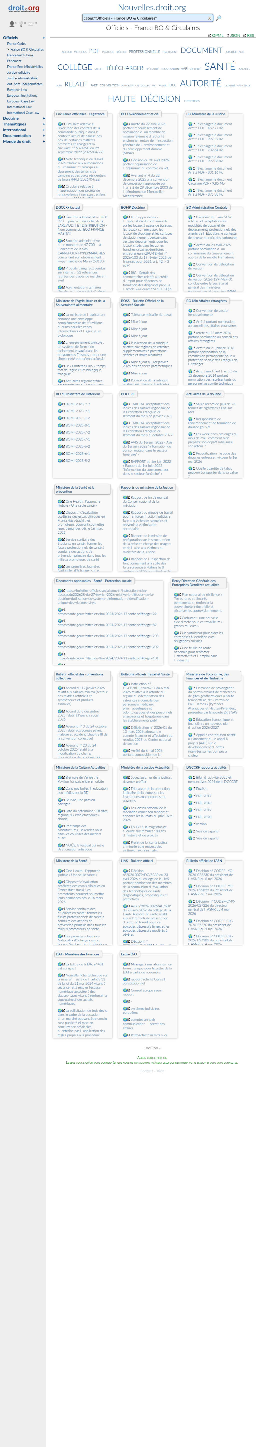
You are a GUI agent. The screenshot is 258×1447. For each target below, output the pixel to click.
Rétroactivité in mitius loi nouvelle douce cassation (145, 1037)
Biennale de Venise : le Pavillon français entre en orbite (81, 779)
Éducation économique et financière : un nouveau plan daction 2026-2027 (211, 723)
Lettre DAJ (129, 954)
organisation (170, 68)
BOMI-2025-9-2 (78, 404)
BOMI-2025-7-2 (78, 432)
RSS (250, 35)
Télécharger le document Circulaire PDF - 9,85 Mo (210, 181)
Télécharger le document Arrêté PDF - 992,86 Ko (210, 159)
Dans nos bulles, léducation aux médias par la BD (83, 790)
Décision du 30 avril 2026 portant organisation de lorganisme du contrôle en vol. (146, 164)
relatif (76, 83)
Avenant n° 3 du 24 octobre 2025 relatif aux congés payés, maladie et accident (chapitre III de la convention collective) (83, 732)
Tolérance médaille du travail (151, 315)
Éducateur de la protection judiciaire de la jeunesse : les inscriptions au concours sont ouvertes (146, 795)
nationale (243, 85)
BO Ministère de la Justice (205, 114)
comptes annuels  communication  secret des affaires (144, 1024)
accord (67, 51)
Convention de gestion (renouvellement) (209, 313)
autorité (200, 82)
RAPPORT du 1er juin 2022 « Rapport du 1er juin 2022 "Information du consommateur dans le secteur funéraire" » (147, 468)
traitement (170, 51)
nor (241, 51)
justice (231, 51)
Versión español (207, 831)
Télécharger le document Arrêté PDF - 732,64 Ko (210, 148)
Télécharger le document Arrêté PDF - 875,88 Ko (210, 192)
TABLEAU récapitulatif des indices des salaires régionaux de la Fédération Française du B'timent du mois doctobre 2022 (148, 429)
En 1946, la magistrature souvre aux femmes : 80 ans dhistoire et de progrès (145, 831)
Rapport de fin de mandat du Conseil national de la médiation (145, 501)
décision (160, 97)
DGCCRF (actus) (68, 207)
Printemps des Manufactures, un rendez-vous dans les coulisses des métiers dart (80, 832)
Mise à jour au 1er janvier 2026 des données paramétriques (147, 364)
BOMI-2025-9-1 (78, 411)
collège (75, 65)
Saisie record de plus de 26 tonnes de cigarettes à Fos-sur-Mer (212, 408)
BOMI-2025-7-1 (78, 439)
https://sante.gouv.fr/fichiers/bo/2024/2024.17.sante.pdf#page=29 (107, 614)
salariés (244, 68)
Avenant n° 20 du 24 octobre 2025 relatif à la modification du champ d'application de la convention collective (79, 753)
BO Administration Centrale (207, 207)
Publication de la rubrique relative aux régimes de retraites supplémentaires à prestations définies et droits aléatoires (146, 349)
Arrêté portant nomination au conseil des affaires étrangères (212, 324)
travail (161, 85)
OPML (217, 35)
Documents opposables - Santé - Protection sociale (94, 581)
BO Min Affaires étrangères (206, 301)
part (94, 85)
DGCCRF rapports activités (206, 767)
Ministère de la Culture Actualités (80, 767)
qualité (230, 85)
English (201, 789)
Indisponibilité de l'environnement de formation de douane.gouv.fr (212, 423)
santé (220, 64)
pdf (94, 50)
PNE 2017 (204, 796)
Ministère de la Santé (71, 861)
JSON (235, 35)
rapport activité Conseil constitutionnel (144, 981)
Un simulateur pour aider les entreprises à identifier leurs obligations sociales (198, 637)
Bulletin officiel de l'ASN (204, 861)
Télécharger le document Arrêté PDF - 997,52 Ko (210, 137)
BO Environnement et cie (139, 114)
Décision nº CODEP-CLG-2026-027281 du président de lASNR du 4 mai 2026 (211, 940)
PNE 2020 (204, 817)
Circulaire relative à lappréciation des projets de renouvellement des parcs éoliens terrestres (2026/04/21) (82, 192)
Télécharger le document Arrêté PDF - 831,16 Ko (210, 170)
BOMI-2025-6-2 (78, 446)
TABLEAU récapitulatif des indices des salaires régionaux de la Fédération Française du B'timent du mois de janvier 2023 (147, 410)
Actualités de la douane (203, 394)
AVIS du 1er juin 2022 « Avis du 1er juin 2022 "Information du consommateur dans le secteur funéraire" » (147, 448)
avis (184, 68)
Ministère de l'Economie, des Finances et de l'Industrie (207, 676)
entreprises (192, 100)
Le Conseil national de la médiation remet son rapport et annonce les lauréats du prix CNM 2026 (147, 814)
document (201, 49)
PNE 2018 (204, 803)
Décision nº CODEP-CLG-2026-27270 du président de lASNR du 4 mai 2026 (211, 925)
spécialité (152, 68)
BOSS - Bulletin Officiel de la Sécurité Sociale (142, 303)
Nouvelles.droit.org (152, 7)
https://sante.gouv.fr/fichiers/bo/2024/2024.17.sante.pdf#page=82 (107, 625)
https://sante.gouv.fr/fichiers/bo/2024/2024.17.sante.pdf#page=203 (108, 636)
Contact (146, 1070)
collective (148, 85)
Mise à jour (139, 322)
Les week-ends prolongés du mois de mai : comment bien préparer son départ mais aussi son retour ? (213, 440)
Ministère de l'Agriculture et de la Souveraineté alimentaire (80, 303)
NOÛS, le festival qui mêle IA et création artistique (81, 847)
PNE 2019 (204, 810)
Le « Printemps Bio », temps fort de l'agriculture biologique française (82, 370)
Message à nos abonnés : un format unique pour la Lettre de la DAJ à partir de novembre (147, 968)
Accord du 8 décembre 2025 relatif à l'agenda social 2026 (78, 715)
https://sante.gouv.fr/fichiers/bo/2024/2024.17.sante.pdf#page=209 (108, 647)
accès (99, 68)
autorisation (130, 85)
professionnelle (144, 51)
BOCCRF (127, 394)
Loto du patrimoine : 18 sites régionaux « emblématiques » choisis (83, 815)
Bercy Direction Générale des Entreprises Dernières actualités (195, 583)
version (201, 824)
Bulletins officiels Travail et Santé (145, 674)
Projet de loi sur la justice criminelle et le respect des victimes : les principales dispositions (145, 848)
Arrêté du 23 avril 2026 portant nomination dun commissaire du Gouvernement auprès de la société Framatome (211, 251)
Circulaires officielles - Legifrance (80, 114)
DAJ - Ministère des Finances (77, 954)
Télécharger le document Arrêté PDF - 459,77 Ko (210, 126)
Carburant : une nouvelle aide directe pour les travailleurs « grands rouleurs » (198, 622)
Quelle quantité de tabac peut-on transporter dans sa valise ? (213, 472)
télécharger (125, 67)
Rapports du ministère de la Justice (147, 487)
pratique (108, 51)
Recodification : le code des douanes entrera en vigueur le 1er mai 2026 (213, 457)
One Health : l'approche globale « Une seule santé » (79, 503)
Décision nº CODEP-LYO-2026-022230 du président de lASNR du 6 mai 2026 (211, 875)
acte (59, 85)
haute (122, 97)
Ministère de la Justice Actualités (145, 767)
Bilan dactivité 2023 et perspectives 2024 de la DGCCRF (213, 779)
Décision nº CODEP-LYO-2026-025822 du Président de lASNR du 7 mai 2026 (211, 890)
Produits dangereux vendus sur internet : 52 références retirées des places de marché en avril (82, 274)
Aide (160, 1070)
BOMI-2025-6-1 (78, 454)
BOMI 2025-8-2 (78, 418)
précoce (121, 51)
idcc (172, 84)
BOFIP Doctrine (133, 207)
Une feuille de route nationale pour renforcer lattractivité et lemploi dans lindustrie (196, 654)
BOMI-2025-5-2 (78, 461)
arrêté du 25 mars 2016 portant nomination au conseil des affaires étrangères (213, 337)
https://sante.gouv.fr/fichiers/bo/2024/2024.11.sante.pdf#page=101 (108, 658)
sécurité (195, 68)
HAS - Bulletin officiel (137, 861)
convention (110, 85)
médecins (80, 51)
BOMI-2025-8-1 (78, 425)
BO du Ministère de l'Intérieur (78, 394)
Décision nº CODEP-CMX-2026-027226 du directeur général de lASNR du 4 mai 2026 (211, 907)
